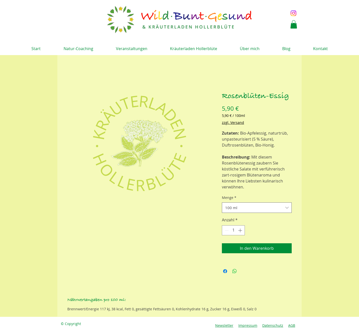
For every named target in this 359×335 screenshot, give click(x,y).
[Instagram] (293, 13)
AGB (291, 325)
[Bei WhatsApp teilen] (235, 271)
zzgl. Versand (233, 122)
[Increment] (240, 230)
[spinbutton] (233, 230)
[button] (293, 24)
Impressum (247, 325)
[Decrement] (226, 230)
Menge (229, 197)
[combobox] (257, 207)
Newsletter (224, 325)
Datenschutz (272, 325)
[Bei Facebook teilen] (225, 271)
